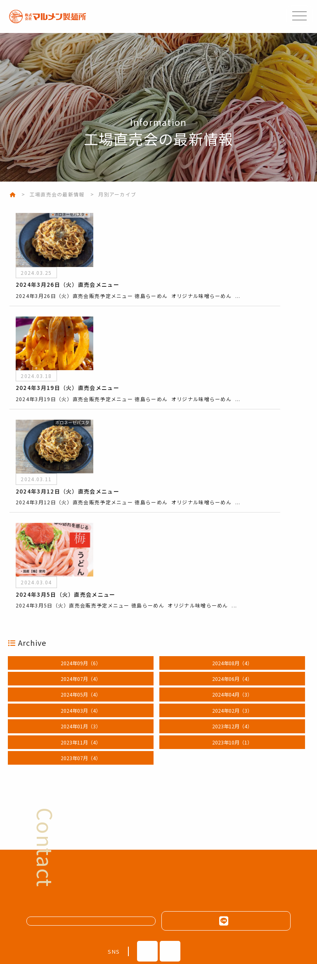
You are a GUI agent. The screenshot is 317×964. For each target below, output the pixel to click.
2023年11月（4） (81, 639)
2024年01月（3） (81, 624)
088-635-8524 (138, 913)
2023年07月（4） (81, 655)
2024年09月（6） (81, 560)
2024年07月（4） (81, 576)
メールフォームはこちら (95, 818)
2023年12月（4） (232, 624)
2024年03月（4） (81, 608)
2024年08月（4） (232, 560)
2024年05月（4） (81, 592)
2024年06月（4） (232, 576)
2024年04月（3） (232, 592)
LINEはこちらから (226, 818)
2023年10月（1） (232, 639)
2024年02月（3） (232, 608)
